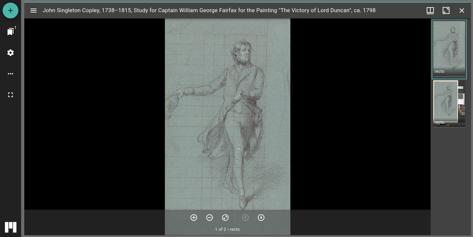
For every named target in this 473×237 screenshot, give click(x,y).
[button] (449, 49)
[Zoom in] (194, 217)
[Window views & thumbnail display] (430, 10)
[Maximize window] (446, 10)
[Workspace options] (10, 74)
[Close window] (462, 10)
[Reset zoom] (225, 217)
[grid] (451, 126)
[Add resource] (10, 10)
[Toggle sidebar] (33, 10)
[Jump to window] (10, 32)
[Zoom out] (209, 217)
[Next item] (261, 217)
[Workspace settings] (10, 53)
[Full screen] (10, 95)
